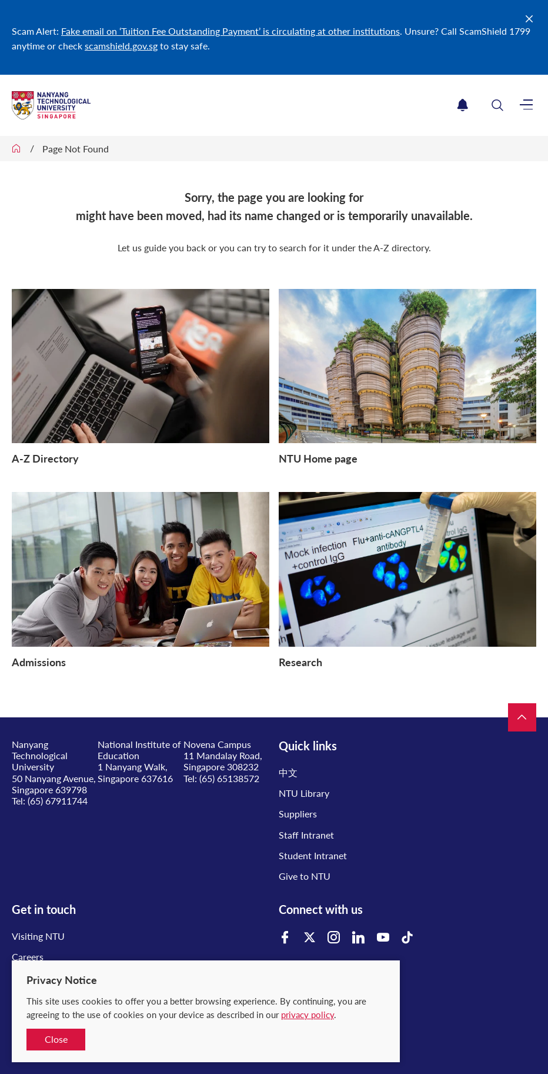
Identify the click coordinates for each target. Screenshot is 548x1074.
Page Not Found (75, 148)
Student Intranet (313, 855)
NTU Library (304, 793)
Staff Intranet (306, 834)
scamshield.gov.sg (121, 45)
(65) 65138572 (229, 778)
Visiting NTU (38, 936)
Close (56, 1039)
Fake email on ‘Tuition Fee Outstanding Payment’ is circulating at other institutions (230, 30)
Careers (28, 956)
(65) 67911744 (58, 800)
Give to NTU (304, 876)
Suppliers (298, 813)
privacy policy (307, 1014)
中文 (288, 772)
